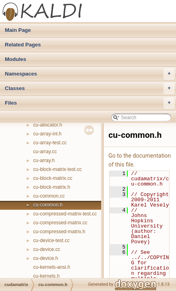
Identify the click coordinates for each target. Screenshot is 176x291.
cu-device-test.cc (51, 240)
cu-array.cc (45, 151)
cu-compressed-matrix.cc (60, 223)
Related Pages (23, 45)
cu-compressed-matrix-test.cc (65, 214)
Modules (15, 59)
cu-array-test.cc (50, 143)
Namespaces (90, 74)
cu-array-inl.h (47, 134)
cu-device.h (45, 258)
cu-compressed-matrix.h (59, 231)
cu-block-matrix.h (51, 187)
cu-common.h (48, 205)
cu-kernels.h (46, 276)
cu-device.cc (46, 249)
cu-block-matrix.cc (52, 178)
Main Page (18, 30)
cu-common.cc (49, 196)
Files (90, 103)
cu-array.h (44, 160)
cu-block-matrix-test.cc (57, 169)
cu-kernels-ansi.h (51, 267)
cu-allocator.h (47, 125)
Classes (90, 88)
